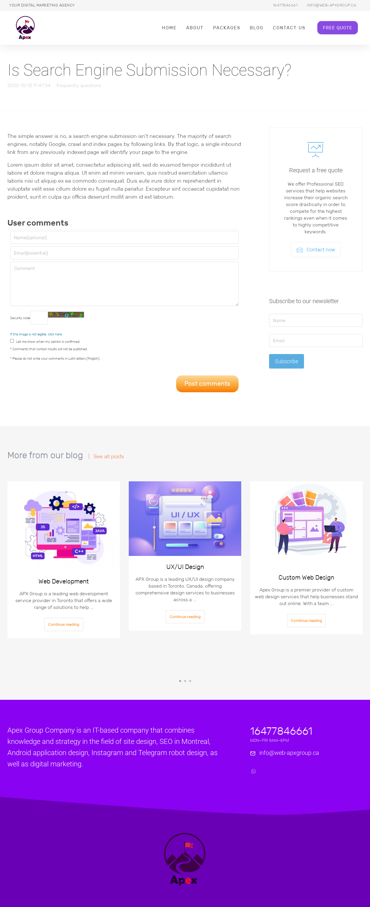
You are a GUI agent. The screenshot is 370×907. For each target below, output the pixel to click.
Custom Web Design (306, 577)
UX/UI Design (185, 567)
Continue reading (63, 624)
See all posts (109, 456)
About (195, 27)
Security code (47, 317)
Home (169, 27)
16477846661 (285, 5)
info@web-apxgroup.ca (331, 5)
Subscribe (286, 361)
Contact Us (289, 27)
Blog (256, 27)
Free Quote (337, 27)
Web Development (63, 581)
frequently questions (79, 85)
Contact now (316, 250)
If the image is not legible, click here (36, 334)
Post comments (207, 383)
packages (226, 27)
